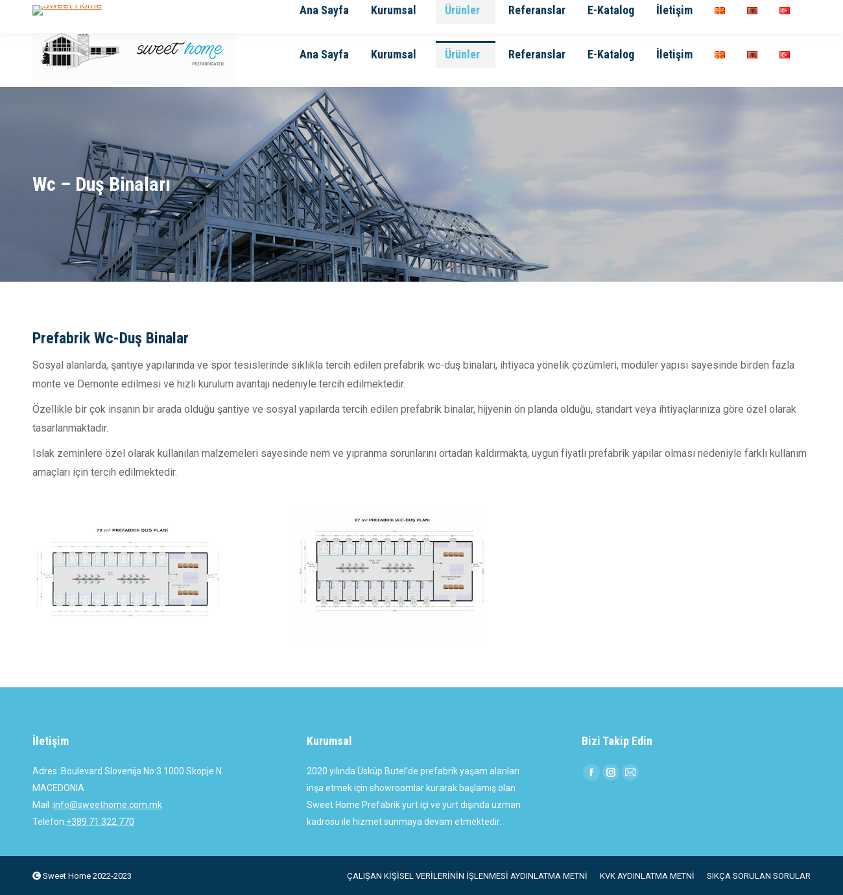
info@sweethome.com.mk (107, 805)
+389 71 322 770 (100, 821)
